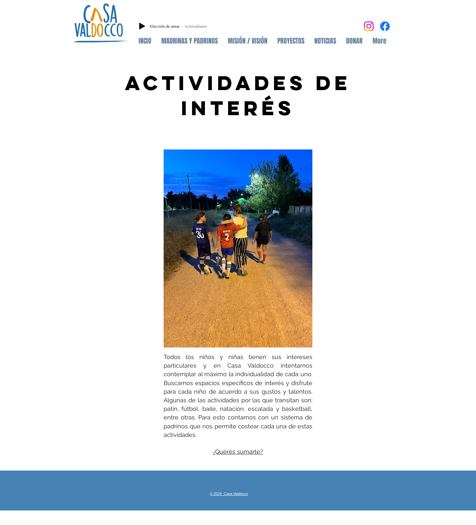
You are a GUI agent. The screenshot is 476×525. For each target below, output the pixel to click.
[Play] (142, 26)
